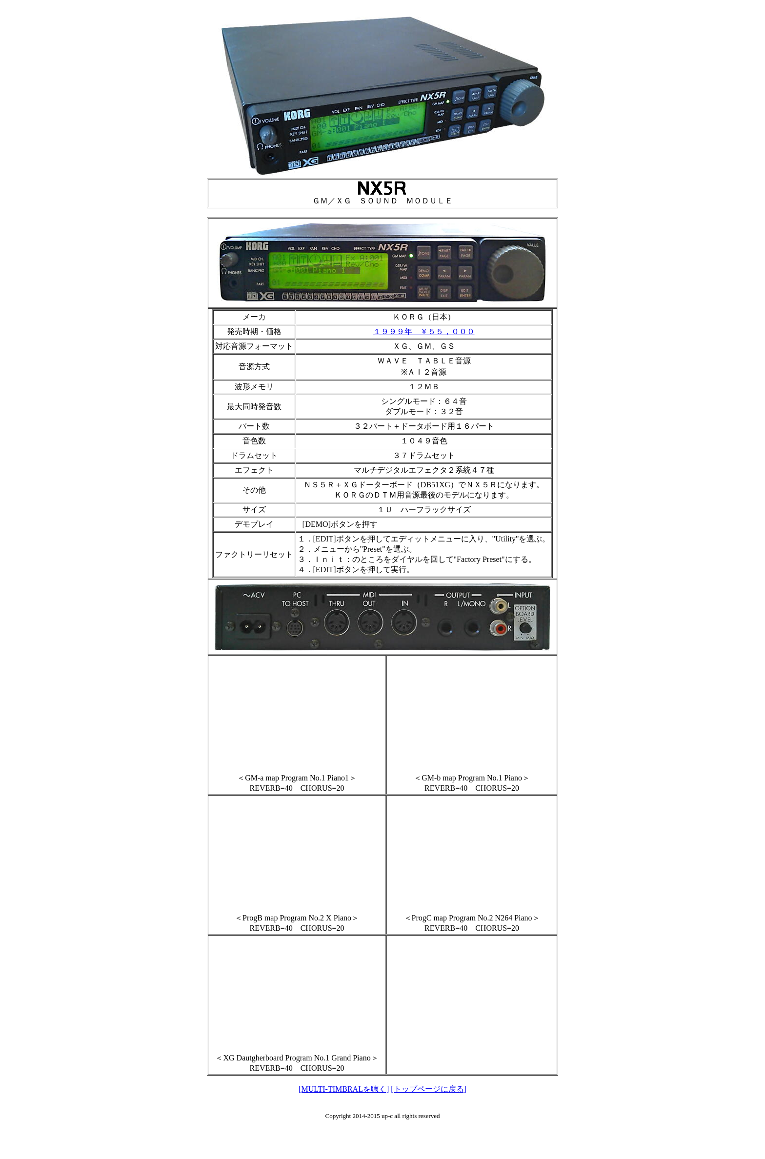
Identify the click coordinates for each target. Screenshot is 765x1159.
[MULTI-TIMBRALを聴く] (344, 1089)
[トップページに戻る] (428, 1089)
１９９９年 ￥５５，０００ (424, 331)
